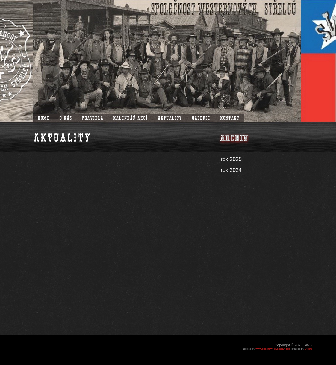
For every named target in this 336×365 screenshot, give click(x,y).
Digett (308, 348)
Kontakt (230, 117)
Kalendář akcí (130, 117)
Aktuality (170, 117)
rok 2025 (231, 159)
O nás (66, 117)
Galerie (201, 117)
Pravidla (92, 117)
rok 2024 (231, 170)
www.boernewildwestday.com (273, 348)
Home (44, 117)
